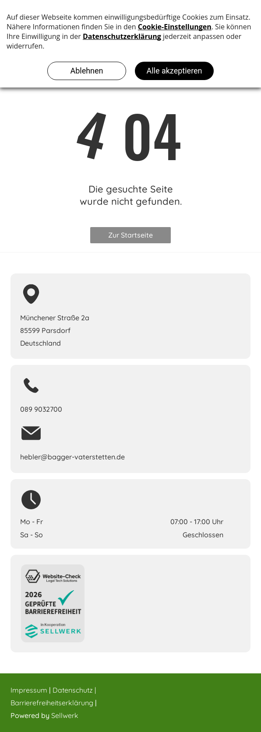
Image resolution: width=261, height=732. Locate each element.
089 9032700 (41, 409)
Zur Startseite (130, 235)
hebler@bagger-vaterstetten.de (72, 456)
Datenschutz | (74, 690)
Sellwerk (64, 715)
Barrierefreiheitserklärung (52, 702)
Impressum (29, 690)
